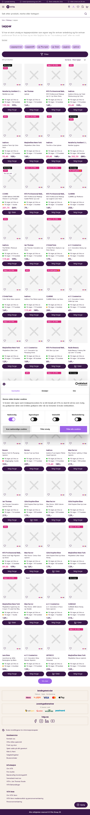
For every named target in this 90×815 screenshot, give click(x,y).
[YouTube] (53, 721)
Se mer (4, 40)
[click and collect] (82, 7)
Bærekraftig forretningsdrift (17, 775)
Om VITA (10, 768)
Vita (3, 20)
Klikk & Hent (11, 751)
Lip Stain (55, 47)
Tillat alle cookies (73, 429)
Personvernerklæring (14, 802)
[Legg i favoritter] (4, 84)
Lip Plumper (43, 47)
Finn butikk (11, 772)
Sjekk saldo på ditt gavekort (17, 748)
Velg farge (12, 110)
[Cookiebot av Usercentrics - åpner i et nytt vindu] (77, 384)
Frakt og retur (12, 745)
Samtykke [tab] (15, 391)
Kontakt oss (11, 739)
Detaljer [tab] (45, 391)
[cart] (87, 7)
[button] (85, 13)
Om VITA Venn (12, 795)
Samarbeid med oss (14, 778)
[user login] (73, 7)
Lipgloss (66, 47)
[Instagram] (41, 721)
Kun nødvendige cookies (16, 429)
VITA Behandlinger (13, 785)
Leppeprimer (16, 47)
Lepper (15, 20)
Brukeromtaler (12, 758)
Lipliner (76, 47)
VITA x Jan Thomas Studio (16, 781)
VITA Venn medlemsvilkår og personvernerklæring (25, 798)
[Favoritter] (78, 7)
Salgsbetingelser (13, 755)
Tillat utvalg (45, 429)
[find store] (69, 7)
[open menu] (3, 7)
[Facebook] (35, 721)
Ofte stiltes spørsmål (14, 742)
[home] (10, 7)
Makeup (9, 20)
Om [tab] (74, 391)
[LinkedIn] (47, 721)
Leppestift (29, 47)
